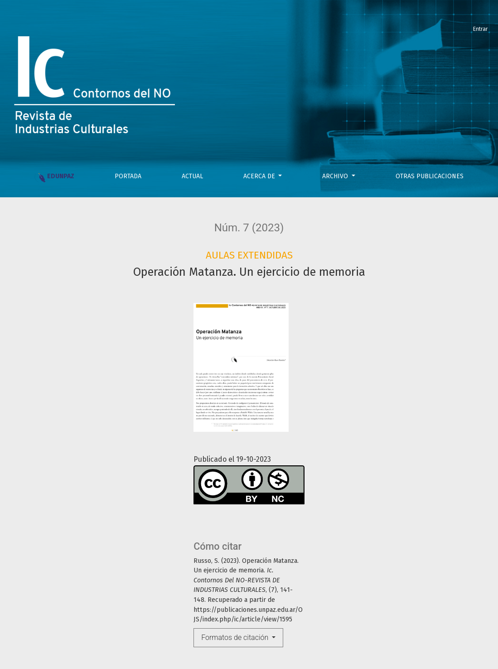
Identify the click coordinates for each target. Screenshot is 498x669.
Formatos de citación (235, 637)
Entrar (480, 29)
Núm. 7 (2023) (249, 227)
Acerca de (260, 176)
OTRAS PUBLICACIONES (430, 176)
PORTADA (128, 176)
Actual (192, 176)
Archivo (336, 176)
